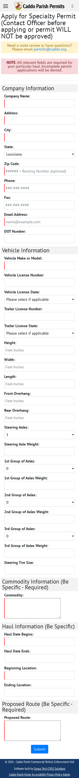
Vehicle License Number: (24, 275)
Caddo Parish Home (20, 774)
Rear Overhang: (16, 410)
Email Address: (16, 214)
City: (8, 130)
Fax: (7, 198)
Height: (10, 343)
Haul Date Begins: (19, 634)
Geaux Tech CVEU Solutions (49, 768)
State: (9, 147)
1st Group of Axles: (19, 461)
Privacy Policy (54, 774)
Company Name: (17, 96)
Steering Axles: (16, 427)
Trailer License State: (21, 326)
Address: (11, 113)
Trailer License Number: (23, 309)
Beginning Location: (20, 668)
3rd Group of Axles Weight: (26, 546)
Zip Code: (12, 164)
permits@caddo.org (50, 49)
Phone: (10, 181)
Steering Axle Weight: (21, 444)
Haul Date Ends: (17, 651)
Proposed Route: (17, 717)
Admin (66, 774)
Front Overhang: (17, 393)
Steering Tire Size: (19, 563)
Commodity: (14, 595)
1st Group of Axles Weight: (26, 478)
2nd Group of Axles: (20, 495)
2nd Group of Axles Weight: (26, 512)
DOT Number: (15, 231)
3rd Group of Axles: (20, 529)
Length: (10, 377)
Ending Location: (18, 685)
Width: (9, 360)
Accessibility (39, 774)
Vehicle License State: (22, 292)
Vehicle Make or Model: (23, 258)
